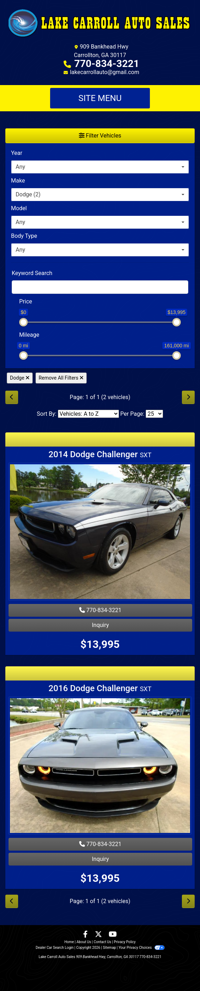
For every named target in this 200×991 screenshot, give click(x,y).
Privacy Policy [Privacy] (125, 942)
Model (19, 208)
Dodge (19, 378)
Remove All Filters (61, 378)
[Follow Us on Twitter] (99, 934)
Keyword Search (32, 273)
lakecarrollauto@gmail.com (104, 72)
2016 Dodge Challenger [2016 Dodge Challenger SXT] (100, 688)
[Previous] (11, 397)
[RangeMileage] (14, 331)
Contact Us (102, 942)
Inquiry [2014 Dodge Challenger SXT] (100, 625)
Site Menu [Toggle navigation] (100, 98)
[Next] (188, 397)
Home (69, 942)
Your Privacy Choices (141, 948)
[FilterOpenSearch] (100, 287)
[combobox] (100, 167)
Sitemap (109, 948)
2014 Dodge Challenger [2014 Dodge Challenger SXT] (100, 454)
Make (18, 180)
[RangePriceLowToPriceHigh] (14, 298)
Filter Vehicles (100, 135)
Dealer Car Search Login (55, 948)
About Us (84, 942)
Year (16, 153)
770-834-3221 (106, 63)
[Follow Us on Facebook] (86, 934)
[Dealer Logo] (100, 23)
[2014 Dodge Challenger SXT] (100, 532)
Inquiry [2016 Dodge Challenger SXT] (100, 859)
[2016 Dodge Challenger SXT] (100, 766)
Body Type (24, 236)
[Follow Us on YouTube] (113, 934)
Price (25, 301)
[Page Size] (154, 414)
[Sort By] (88, 414)
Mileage (29, 334)
